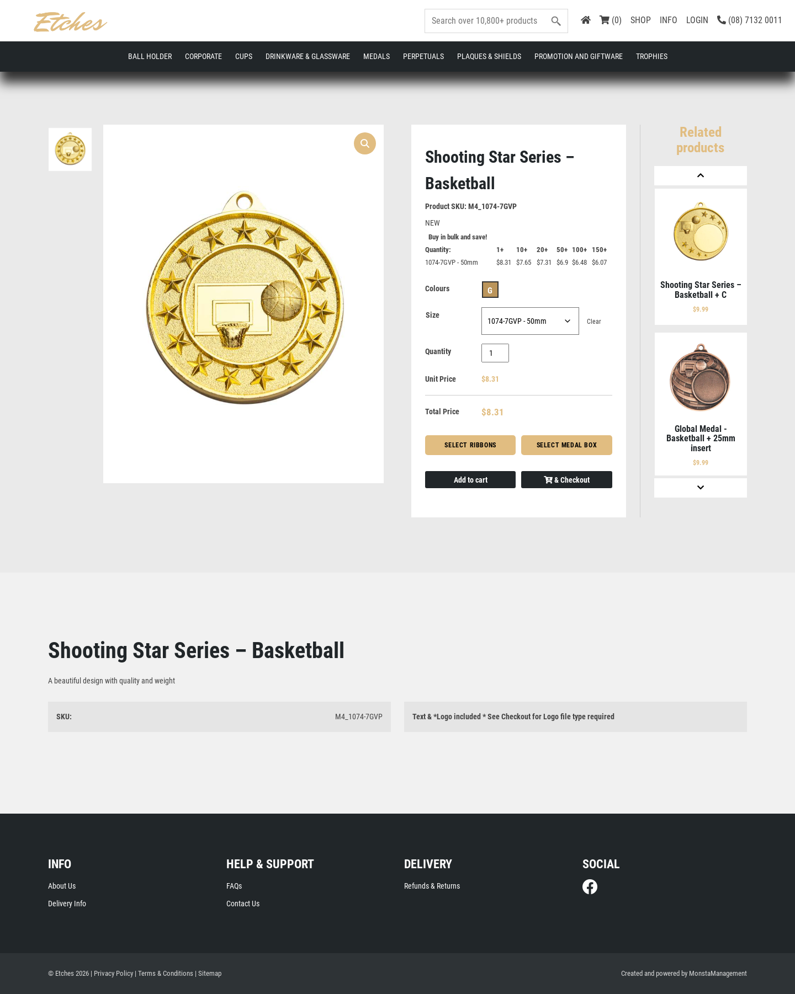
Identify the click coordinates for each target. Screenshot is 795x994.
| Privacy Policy (112, 973)
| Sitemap (208, 973)
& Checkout (567, 479)
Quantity (438, 351)
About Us (62, 885)
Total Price (442, 411)
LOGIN (697, 20)
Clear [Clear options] (594, 321)
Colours (437, 288)
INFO (668, 20)
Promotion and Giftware (578, 56)
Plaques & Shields (489, 56)
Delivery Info (67, 903)
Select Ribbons (470, 445)
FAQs (234, 885)
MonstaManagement (718, 973)
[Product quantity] (495, 353)
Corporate (203, 56)
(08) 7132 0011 (749, 20)
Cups (243, 56)
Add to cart (470, 479)
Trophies (651, 56)
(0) (611, 20)
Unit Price (440, 379)
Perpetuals (423, 56)
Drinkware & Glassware (308, 56)
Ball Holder (150, 56)
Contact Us (242, 903)
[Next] (700, 488)
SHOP (640, 20)
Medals (376, 56)
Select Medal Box (567, 445)
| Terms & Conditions (164, 973)
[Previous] (700, 175)
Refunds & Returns (432, 885)
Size (432, 315)
